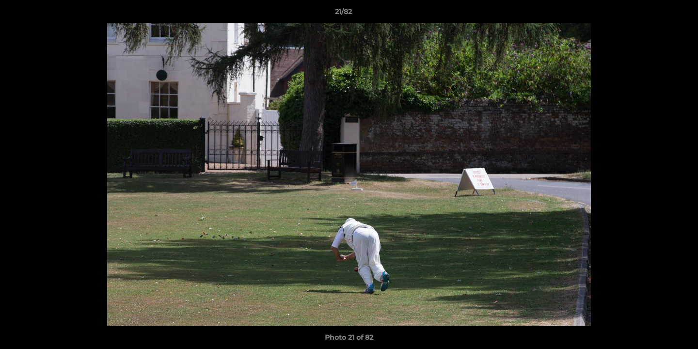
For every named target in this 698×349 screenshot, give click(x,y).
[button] (657, 14)
